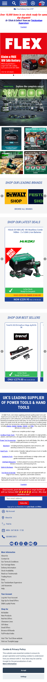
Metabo (19, 426)
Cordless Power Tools (7, 435)
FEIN (32, 426)
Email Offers (5, 627)
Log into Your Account (9, 598)
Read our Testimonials (9, 574)
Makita (9, 426)
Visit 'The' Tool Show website (11, 638)
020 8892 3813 (9, 536)
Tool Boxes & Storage (8, 473)
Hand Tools (4, 451)
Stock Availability (7, 571)
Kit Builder (4, 613)
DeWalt (14, 426)
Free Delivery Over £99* (23, 9)
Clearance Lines (7, 621)
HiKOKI (25, 426)
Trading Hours (6, 577)
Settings (23, 677)
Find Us (6, 524)
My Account (8, 511)
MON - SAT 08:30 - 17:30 (13, 530)
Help (2, 588)
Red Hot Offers (6, 619)
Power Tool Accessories (8, 440)
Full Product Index (7, 633)
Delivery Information (8, 568)
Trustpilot (23, 27)
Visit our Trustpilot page (9, 641)
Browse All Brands (23, 209)
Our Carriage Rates (8, 565)
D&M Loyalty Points (8, 603)
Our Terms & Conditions (9, 562)
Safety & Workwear (7, 467)
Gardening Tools (7, 456)
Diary (3, 580)
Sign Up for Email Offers (10, 600)
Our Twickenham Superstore (11, 582)
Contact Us (5, 559)
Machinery (6, 446)
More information (10, 664)
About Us (7, 517)
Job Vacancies (6, 585)
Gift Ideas (4, 624)
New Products (6, 616)
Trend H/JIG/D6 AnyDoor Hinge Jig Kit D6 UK (21, 326)
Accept (23, 670)
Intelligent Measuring (9, 462)
